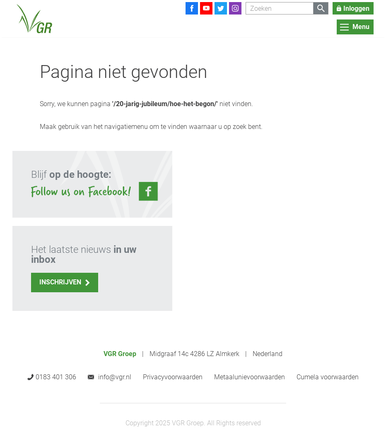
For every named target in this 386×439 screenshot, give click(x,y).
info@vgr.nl (114, 377)
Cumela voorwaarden (328, 377)
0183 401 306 (56, 377)
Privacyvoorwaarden (173, 377)
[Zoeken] (280, 8)
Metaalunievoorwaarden (249, 377)
